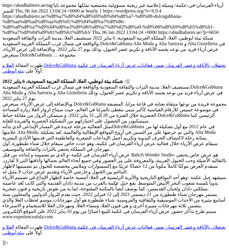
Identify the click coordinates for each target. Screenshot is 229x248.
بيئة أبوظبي (13, 70)
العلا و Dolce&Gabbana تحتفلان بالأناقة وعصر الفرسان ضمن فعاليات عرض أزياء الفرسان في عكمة (114, 65)
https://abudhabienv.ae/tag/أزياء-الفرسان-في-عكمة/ (114, 124)
